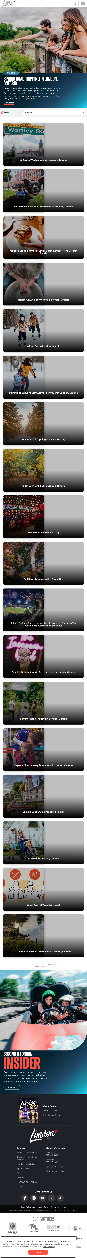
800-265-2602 (52, 1162)
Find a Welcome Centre (56, 1171)
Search (74, 3)
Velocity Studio (72, 1210)
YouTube (43, 1198)
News (19, 1186)
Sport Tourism (23, 1168)
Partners (20, 1177)
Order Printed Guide (51, 1115)
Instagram (34, 1198)
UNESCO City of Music (27, 1182)
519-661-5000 (52, 1155)
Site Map (62, 1207)
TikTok (61, 1198)
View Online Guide (50, 1110)
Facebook (25, 1198)
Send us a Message (54, 1166)
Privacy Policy (49, 1246)
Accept (38, 1252)
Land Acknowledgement (31, 1207)
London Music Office (26, 1164)
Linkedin (52, 1198)
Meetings (21, 1173)
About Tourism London (27, 1152)
